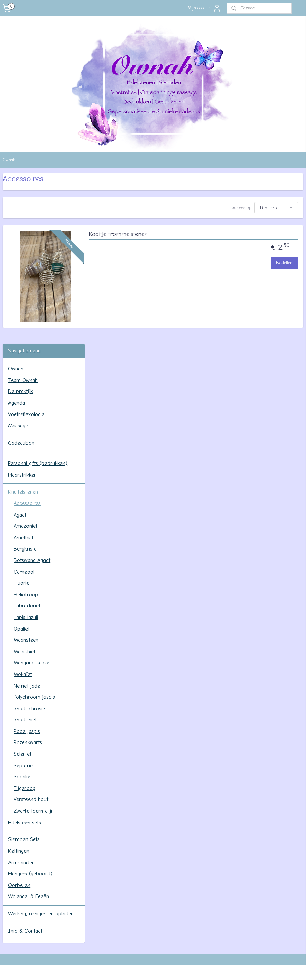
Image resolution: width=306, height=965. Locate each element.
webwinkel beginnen (162, 952)
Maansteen (26, 470)
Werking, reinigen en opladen (41, 744)
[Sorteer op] (247, 207)
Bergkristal (26, 379)
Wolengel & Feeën (28, 726)
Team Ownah (23, 210)
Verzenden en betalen (230, 827)
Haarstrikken (22, 305)
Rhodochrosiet (30, 538)
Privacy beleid (221, 842)
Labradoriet (27, 436)
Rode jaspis (27, 561)
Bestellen (284, 265)
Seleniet (22, 584)
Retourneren (220, 834)
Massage (18, 256)
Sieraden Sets (24, 670)
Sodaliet (23, 607)
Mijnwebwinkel (215, 952)
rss (139, 952)
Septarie (23, 595)
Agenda (16, 233)
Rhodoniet (25, 550)
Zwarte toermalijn (34, 641)
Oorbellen (19, 715)
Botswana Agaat (32, 390)
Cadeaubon (21, 273)
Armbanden (21, 692)
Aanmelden (18, 911)
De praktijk (20, 221)
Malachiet (24, 481)
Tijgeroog (24, 618)
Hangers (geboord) (30, 704)
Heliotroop (26, 424)
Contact (215, 812)
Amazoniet (25, 356)
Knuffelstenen (23, 322)
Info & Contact (25, 761)
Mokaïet (23, 504)
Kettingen (18, 681)
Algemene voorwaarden (232, 820)
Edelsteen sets (24, 652)
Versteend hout (31, 629)
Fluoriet (22, 413)
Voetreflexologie (26, 244)
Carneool (24, 402)
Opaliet (22, 459)
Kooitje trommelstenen (205, 236)
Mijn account (204, 8)
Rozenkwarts (28, 573)
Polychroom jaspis (34, 527)
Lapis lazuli (26, 447)
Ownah (9, 159)
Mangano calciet (32, 493)
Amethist (23, 367)
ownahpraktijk (27, 804)
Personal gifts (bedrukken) (37, 293)
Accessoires (27, 333)
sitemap (127, 952)
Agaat (20, 345)
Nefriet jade (27, 516)
